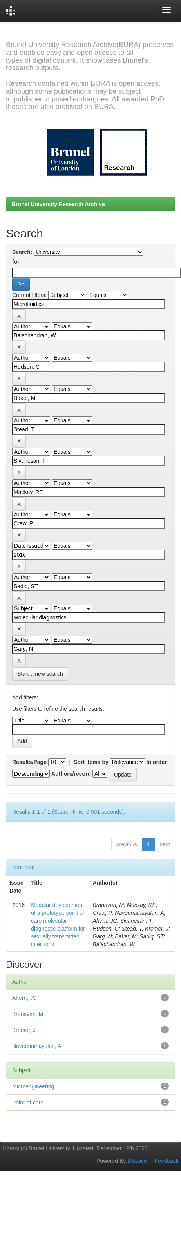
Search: (22, 252)
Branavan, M (27, 1014)
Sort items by (91, 762)
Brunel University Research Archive (58, 204)
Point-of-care (27, 1102)
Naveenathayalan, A (36, 1046)
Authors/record (71, 774)
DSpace (137, 1161)
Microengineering (33, 1086)
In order (157, 762)
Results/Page (29, 762)
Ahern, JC (24, 998)
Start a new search (40, 674)
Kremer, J (24, 1030)
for (16, 262)
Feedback (167, 1161)
